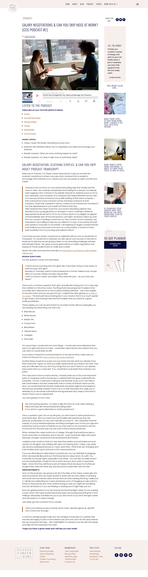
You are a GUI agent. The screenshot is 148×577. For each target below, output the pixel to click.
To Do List (94, 559)
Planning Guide (46, 551)
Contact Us (70, 562)
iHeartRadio (29, 129)
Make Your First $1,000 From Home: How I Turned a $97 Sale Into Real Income (113, 122)
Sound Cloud (30, 133)
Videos (99, 4)
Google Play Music (32, 118)
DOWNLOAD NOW (115, 245)
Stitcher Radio (30, 121)
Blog (82, 4)
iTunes (27, 114)
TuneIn (27, 125)
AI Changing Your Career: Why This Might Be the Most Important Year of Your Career (113, 212)
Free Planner (95, 551)
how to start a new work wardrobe (58, 357)
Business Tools (96, 556)
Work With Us (110, 4)
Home (67, 4)
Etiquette (27, 18)
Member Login (71, 556)
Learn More (115, 77)
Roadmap (94, 554)
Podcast (90, 4)
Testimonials (70, 559)
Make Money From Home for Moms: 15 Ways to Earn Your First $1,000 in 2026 (114, 167)
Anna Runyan (30, 36)
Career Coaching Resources (47, 560)
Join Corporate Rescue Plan (72, 552)
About (74, 4)
